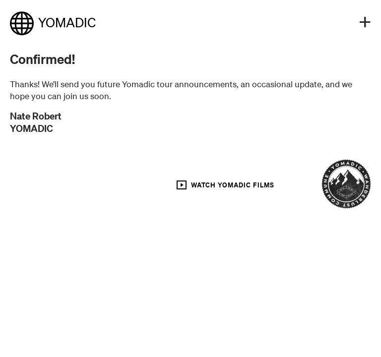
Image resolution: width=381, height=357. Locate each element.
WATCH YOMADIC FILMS (225, 184)
